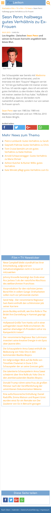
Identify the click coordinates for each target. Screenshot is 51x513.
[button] (7, 127)
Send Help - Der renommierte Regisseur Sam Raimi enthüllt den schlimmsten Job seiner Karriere (23, 303)
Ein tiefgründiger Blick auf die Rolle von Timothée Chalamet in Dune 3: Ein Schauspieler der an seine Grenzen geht (23, 363)
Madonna (40, 75)
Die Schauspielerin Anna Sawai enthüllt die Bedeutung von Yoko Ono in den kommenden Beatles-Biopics (24, 351)
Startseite (6, 8)
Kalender (15, 510)
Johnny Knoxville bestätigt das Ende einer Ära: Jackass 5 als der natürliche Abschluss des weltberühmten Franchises (24, 280)
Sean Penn (32, 35)
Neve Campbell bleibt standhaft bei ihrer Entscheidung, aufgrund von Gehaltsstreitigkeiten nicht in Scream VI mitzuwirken (23, 267)
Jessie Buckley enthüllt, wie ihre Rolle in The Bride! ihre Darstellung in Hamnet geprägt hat (25, 314)
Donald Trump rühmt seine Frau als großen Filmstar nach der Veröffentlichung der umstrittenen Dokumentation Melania (25, 386)
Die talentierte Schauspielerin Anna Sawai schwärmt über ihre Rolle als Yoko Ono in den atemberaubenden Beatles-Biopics (24, 374)
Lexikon (15, 2)
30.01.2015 (6, 32)
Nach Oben (5, 510)
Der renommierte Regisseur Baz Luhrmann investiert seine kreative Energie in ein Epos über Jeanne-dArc (25, 340)
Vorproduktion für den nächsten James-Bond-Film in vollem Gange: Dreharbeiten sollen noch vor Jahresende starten (24, 291)
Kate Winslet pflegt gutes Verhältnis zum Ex (26, 170)
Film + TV (14, 8)
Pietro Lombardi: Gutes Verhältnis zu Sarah (27, 141)
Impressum (44, 510)
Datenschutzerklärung (30, 510)
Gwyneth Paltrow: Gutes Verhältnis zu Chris (27, 144)
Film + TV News (26, 8)
